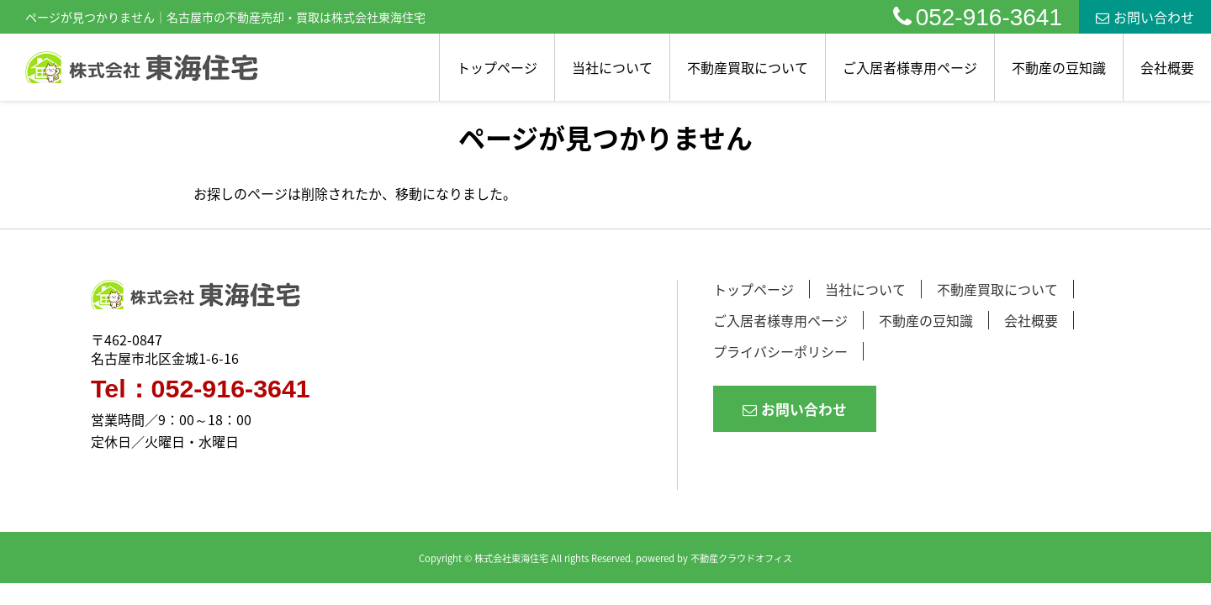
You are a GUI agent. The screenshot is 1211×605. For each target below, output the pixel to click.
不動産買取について (747, 67)
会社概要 (1167, 67)
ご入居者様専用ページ (910, 67)
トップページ (497, 67)
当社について (612, 67)
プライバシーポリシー (780, 351)
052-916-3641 (977, 17)
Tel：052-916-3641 (200, 389)
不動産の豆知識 (1059, 67)
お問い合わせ (1145, 17)
